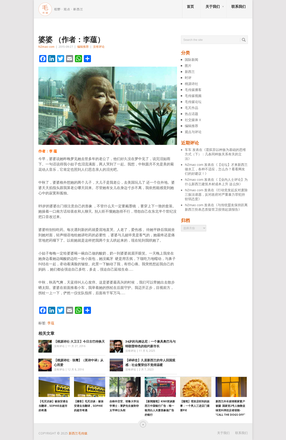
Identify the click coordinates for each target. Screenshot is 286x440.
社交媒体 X (193, 119)
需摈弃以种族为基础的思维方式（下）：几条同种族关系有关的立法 (215, 154)
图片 (188, 65)
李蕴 (50, 323)
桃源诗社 (191, 83)
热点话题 (191, 113)
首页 (190, 6)
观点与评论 (193, 132)
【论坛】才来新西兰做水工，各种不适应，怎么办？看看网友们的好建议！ (216, 169)
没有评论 (99, 47)
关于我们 (213, 6)
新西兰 (190, 71)
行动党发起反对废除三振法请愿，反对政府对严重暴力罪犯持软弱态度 (216, 194)
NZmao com (46, 47)
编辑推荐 (83, 47)
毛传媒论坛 (193, 101)
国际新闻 (191, 59)
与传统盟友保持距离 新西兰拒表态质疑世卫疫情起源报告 (216, 207)
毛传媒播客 (193, 89)
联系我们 (238, 6)
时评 (188, 77)
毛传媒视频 (193, 95)
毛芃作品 (191, 107)
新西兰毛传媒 (78, 433)
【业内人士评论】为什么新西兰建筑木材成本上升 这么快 (216, 181)
